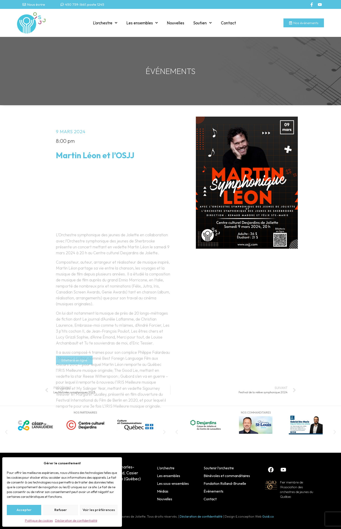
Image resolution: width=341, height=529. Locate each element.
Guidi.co (268, 516)
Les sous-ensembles (173, 483)
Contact (228, 23)
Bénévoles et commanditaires (227, 475)
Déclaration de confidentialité (76, 521)
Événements (213, 491)
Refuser (60, 510)
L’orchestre (105, 22)
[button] (6, 432)
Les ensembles (142, 22)
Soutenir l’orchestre (219, 468)
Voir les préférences (99, 510)
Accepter (24, 510)
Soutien (202, 22)
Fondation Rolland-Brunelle (225, 483)
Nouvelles (175, 23)
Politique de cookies (39, 521)
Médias (162, 491)
